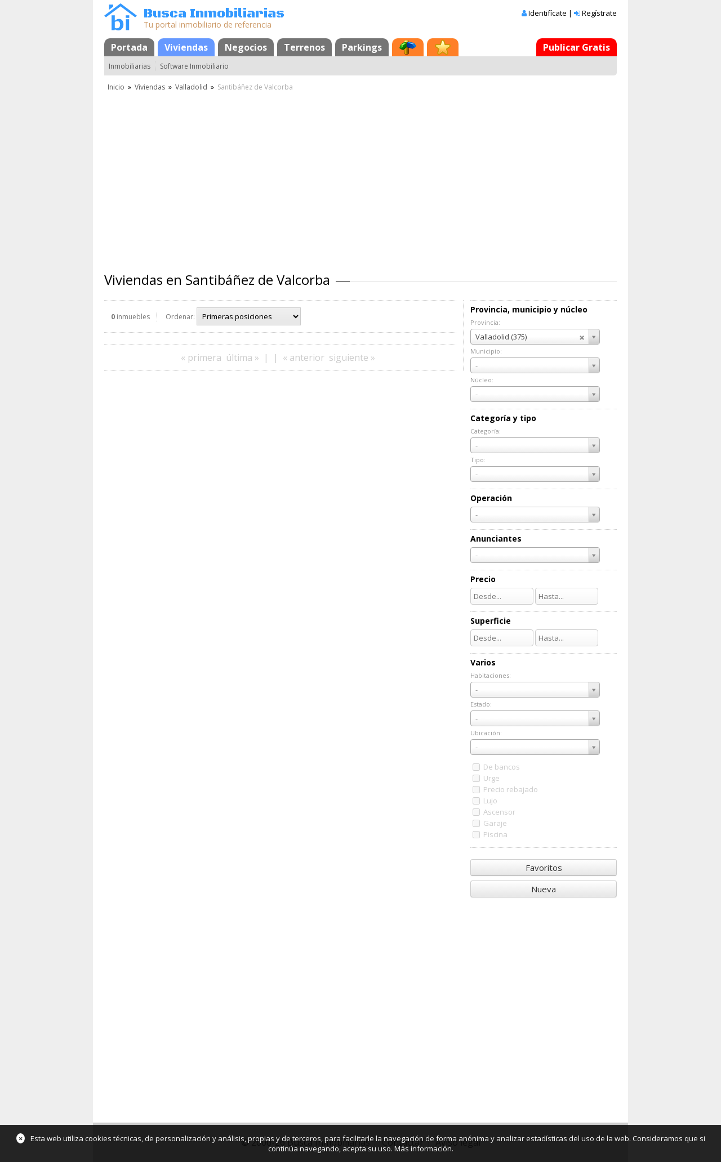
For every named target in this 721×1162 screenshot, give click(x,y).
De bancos (501, 767)
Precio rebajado (510, 789)
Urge (491, 778)
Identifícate (547, 13)
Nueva (543, 889)
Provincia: (485, 322)
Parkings (362, 47)
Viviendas (186, 47)
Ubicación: (486, 733)
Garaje (495, 823)
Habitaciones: (490, 675)
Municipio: (486, 351)
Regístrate (599, 13)
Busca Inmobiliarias (214, 14)
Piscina (495, 834)
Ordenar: (180, 316)
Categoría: (485, 431)
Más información (423, 1148)
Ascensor (499, 812)
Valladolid (191, 87)
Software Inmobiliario (194, 66)
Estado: (481, 704)
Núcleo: (481, 380)
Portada (129, 47)
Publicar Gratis (576, 47)
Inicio (116, 87)
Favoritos (544, 867)
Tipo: (478, 459)
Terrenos (304, 47)
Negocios (246, 47)
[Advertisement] (360, 177)
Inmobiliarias (129, 66)
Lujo (490, 800)
